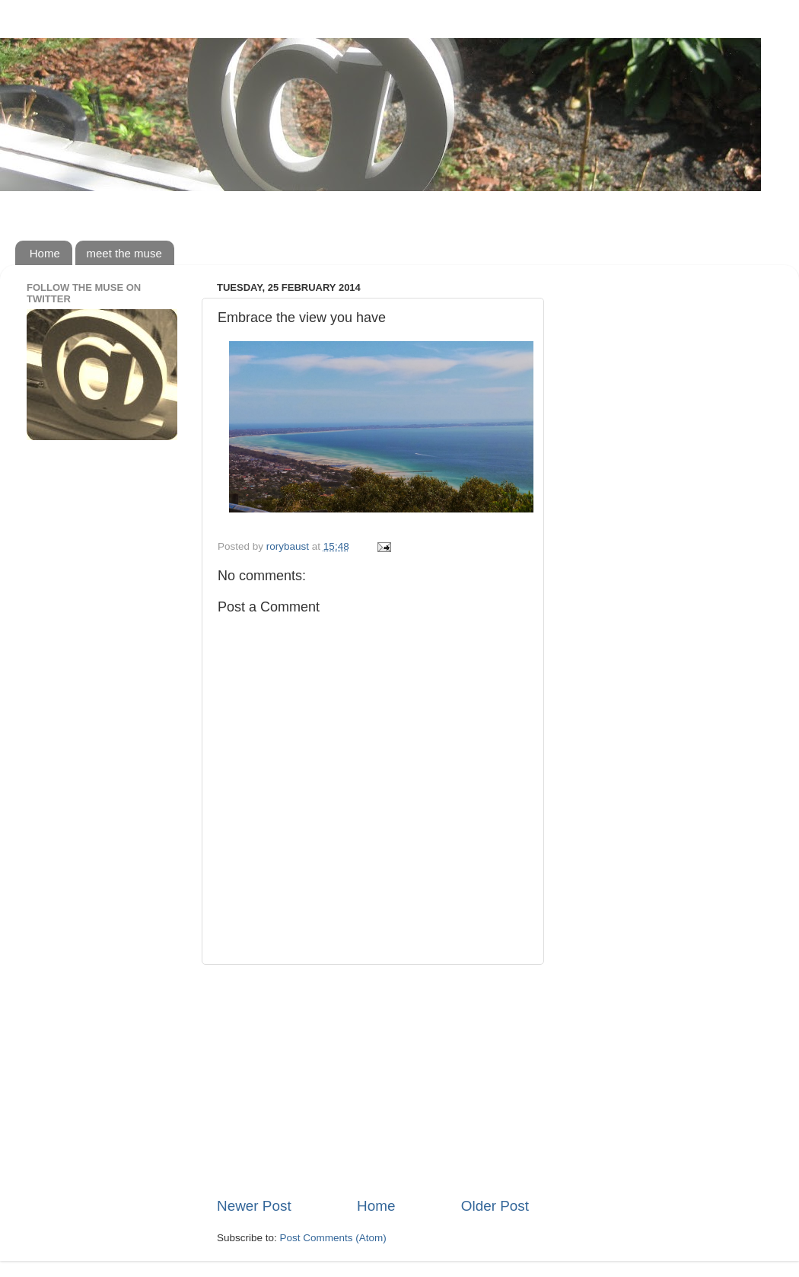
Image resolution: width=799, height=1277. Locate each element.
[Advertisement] (373, 1080)
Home (45, 253)
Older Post (495, 1206)
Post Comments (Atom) (333, 1237)
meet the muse (124, 253)
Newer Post (254, 1206)
